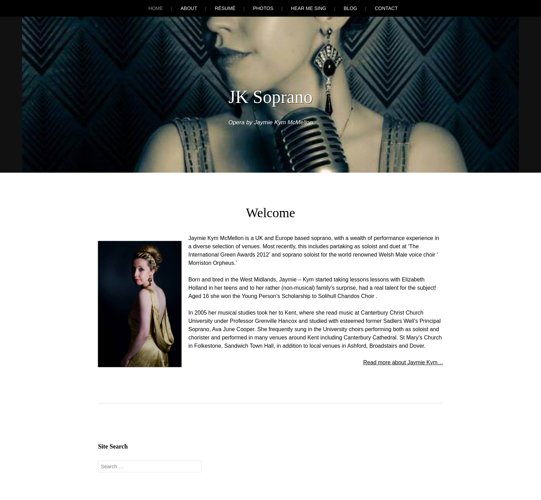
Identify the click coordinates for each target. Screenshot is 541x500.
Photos (263, 8)
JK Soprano (270, 97)
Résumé (225, 8)
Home (155, 8)
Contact (386, 8)
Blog (350, 8)
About (188, 8)
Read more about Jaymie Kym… (403, 362)
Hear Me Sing (308, 8)
